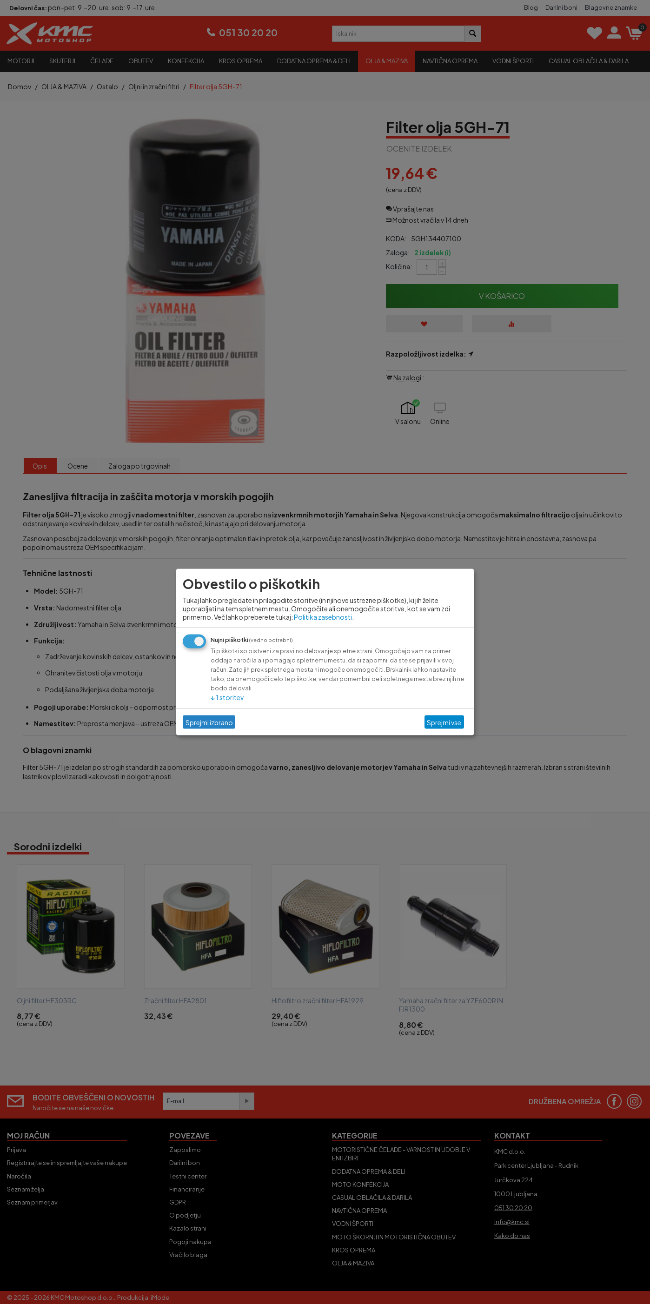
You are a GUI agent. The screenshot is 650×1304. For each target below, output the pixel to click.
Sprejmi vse (444, 722)
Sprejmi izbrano (209, 722)
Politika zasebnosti (323, 617)
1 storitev (227, 697)
